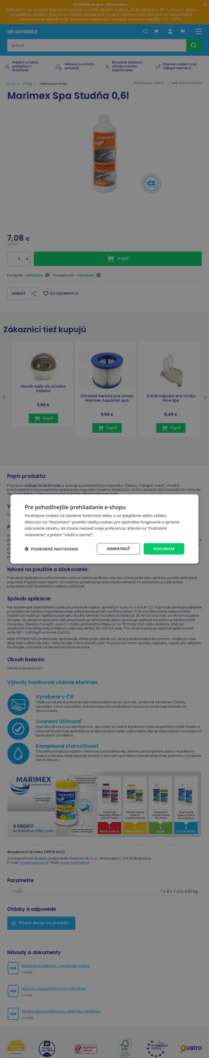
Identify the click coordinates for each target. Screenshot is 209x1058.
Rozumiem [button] (163, 548)
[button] (51, 549)
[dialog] (104, 529)
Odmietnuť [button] (118, 548)
